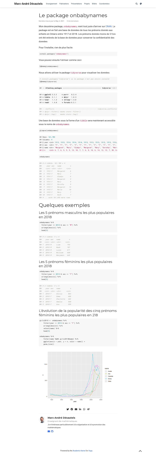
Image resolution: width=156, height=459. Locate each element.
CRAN (109, 26)
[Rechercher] (137, 4)
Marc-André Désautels (28, 3)
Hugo (90, 451)
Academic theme (79, 451)
